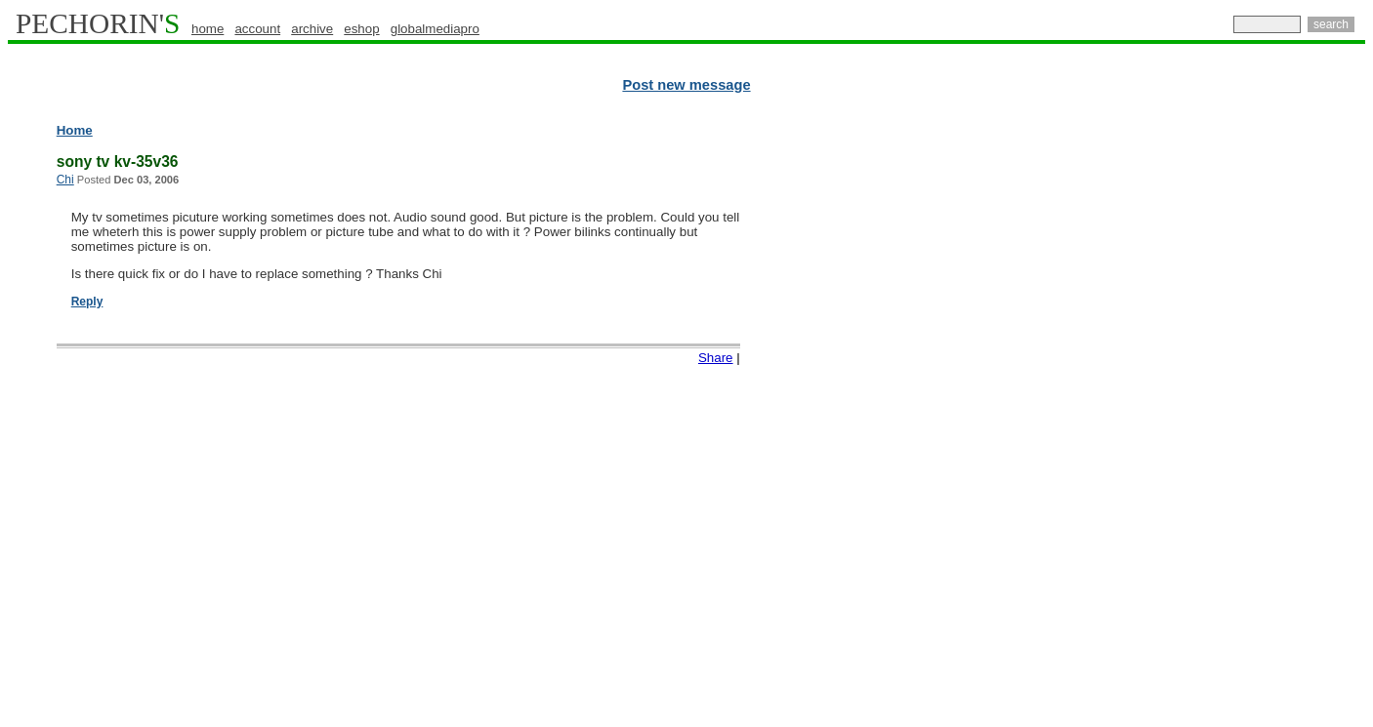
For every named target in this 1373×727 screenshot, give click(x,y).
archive (312, 28)
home (207, 28)
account (257, 28)
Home (75, 130)
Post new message (686, 85)
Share (715, 357)
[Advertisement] (1280, 419)
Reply (87, 301)
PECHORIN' (98, 23)
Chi (65, 179)
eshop (361, 28)
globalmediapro (435, 28)
